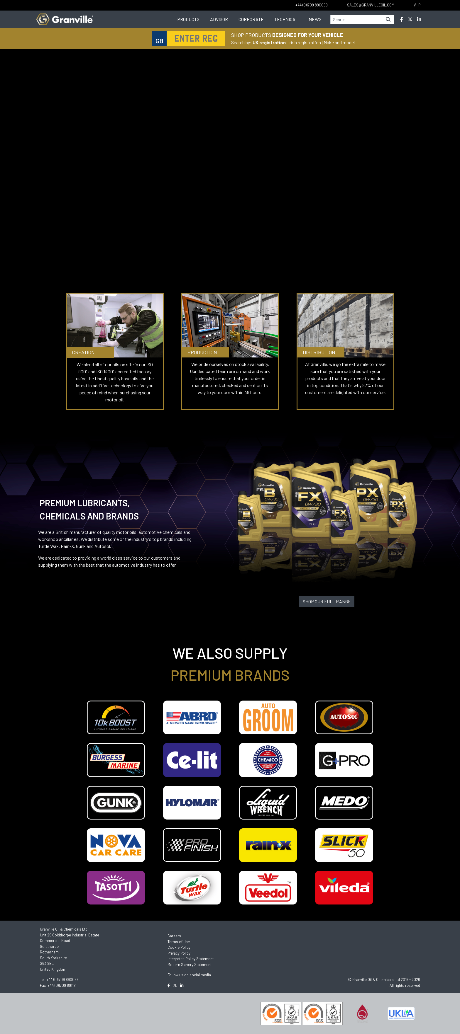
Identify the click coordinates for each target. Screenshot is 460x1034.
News (315, 19)
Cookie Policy (179, 947)
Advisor (219, 19)
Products (188, 19)
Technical (286, 19)
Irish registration (304, 42)
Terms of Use (179, 941)
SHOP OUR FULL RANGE (327, 601)
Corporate (251, 19)
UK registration (269, 42)
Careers (174, 936)
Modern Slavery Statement (190, 964)
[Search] (356, 19)
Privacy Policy (179, 953)
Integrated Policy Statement (191, 958)
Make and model (339, 42)
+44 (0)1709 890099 (62, 979)
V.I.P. (417, 5)
